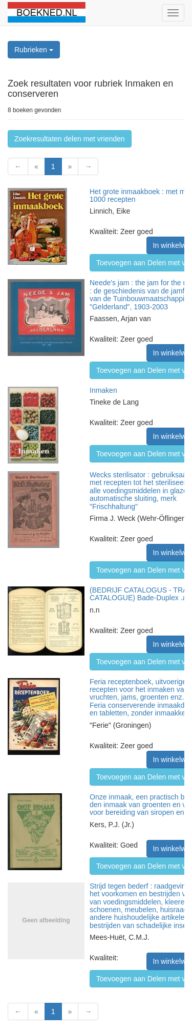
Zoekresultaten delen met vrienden (69, 139)
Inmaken (103, 390)
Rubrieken (33, 50)
